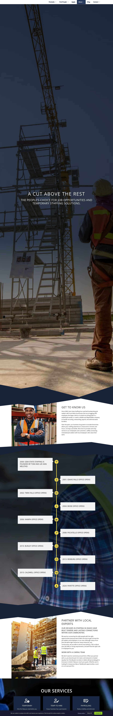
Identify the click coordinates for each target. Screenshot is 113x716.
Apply (74, 4)
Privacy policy (81, 713)
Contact (97, 4)
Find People (64, 4)
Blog (89, 4)
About (82, 4)
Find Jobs (53, 4)
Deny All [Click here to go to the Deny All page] (89, 713)
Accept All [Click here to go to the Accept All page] (98, 713)
